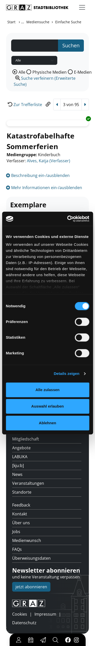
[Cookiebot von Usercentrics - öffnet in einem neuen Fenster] (67, 218)
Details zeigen (66, 373)
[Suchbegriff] (34, 45)
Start (11, 21)
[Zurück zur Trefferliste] (24, 105)
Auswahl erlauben (47, 406)
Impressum (45, 614)
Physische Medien (49, 72)
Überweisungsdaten (31, 558)
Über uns (21, 523)
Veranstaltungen (28, 483)
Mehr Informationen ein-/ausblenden (44, 187)
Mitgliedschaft (25, 439)
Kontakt (19, 514)
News (17, 474)
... (22, 22)
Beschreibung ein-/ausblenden (38, 175)
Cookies (19, 614)
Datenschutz (24, 622)
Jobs (16, 531)
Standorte (21, 492)
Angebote (21, 448)
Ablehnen (47, 423)
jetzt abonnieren (31, 587)
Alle (21, 72)
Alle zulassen (47, 390)
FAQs (17, 549)
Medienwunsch (26, 540)
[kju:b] (18, 465)
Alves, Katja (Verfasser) (48, 161)
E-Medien (83, 72)
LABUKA (19, 456)
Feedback (21, 505)
